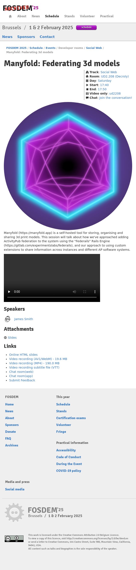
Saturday (104, 80)
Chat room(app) (21, 376)
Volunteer (87, 16)
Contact (47, 37)
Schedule (52, 16)
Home (10, 16)
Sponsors (26, 37)
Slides (12, 337)
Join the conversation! (115, 97)
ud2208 (115, 93)
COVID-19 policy (68, 471)
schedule (86, 27)
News (36, 16)
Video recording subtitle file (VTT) (34, 367)
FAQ (8, 438)
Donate (10, 432)
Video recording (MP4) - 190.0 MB (34, 363)
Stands (69, 16)
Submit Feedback (22, 380)
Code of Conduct (68, 457)
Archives (11, 445)
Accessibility (66, 450)
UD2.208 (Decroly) (115, 76)
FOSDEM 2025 (16, 48)
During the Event (69, 464)
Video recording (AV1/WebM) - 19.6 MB (38, 359)
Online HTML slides (23, 354)
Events (51, 48)
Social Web (94, 48)
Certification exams (71, 418)
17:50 (102, 89)
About (21, 16)
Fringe (61, 432)
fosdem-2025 (20, 8)
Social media (14, 489)
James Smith (23, 319)
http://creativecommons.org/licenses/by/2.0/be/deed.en (97, 538)
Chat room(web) (21, 371)
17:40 (104, 85)
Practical (107, 16)
